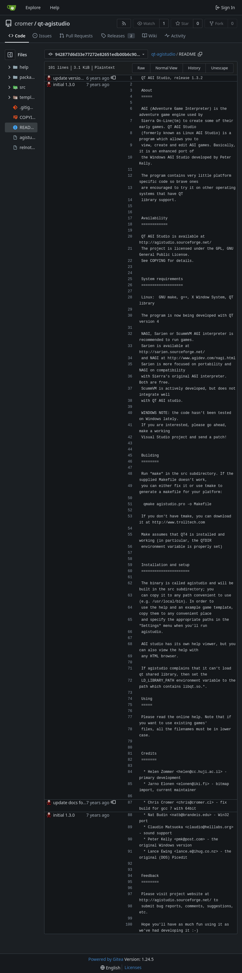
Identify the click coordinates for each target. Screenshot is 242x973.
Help (54, 7)
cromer (24, 23)
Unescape (219, 68)
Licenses (133, 967)
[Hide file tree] (10, 55)
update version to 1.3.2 (76, 78)
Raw (141, 68)
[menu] (110, 968)
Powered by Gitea (105, 959)
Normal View (166, 68)
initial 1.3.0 (64, 84)
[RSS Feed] (124, 23)
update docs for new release (81, 802)
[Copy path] (200, 54)
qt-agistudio (53, 23)
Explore (33, 7)
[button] (113, 78)
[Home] (11, 7)
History (194, 68)
